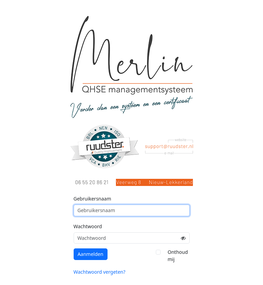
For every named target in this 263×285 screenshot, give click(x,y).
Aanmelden (90, 254)
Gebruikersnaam (92, 198)
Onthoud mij (178, 255)
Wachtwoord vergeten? (100, 272)
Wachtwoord (88, 226)
